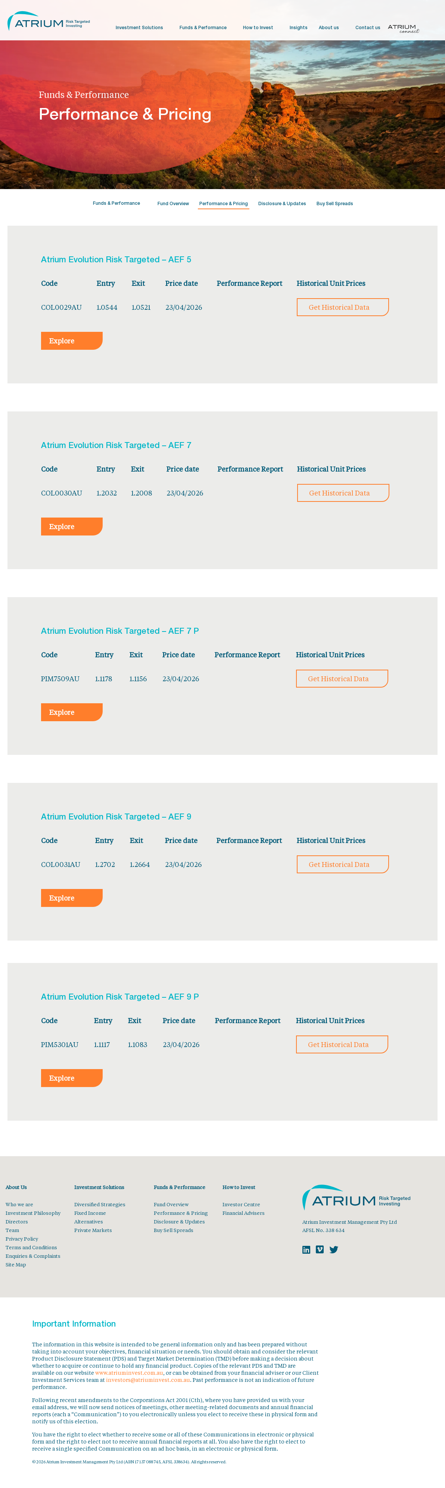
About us (329, 28)
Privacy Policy (22, 1238)
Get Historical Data (339, 307)
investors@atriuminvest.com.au (148, 1379)
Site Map (16, 1264)
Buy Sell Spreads (335, 204)
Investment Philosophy (33, 1213)
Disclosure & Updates (282, 204)
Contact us (367, 28)
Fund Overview (173, 204)
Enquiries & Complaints (33, 1256)
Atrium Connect (404, 30)
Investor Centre (241, 1204)
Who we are (19, 1204)
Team (12, 1230)
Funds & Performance (203, 28)
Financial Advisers (243, 1213)
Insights (299, 28)
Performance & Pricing (223, 204)
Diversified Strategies (99, 1204)
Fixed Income (90, 1213)
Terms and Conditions (31, 1247)
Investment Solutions (139, 28)
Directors (17, 1221)
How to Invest (258, 28)
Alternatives (88, 1221)
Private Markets (93, 1230)
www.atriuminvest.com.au (129, 1372)
